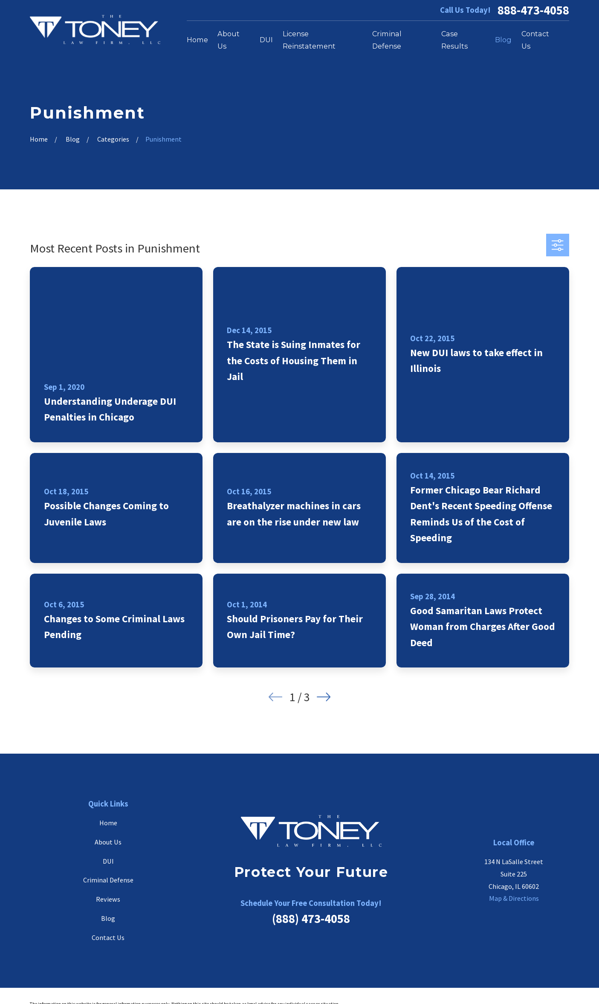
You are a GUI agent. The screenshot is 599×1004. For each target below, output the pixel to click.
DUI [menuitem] (266, 39)
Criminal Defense (108, 880)
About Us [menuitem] (228, 39)
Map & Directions (514, 898)
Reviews (108, 899)
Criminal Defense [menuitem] (387, 39)
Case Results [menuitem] (454, 39)
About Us (108, 842)
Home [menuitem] (197, 39)
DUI (108, 861)
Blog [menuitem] (503, 39)
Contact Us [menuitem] (535, 39)
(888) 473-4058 (311, 918)
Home (108, 822)
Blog (108, 918)
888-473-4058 (533, 10)
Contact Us (108, 937)
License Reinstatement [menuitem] (309, 39)
